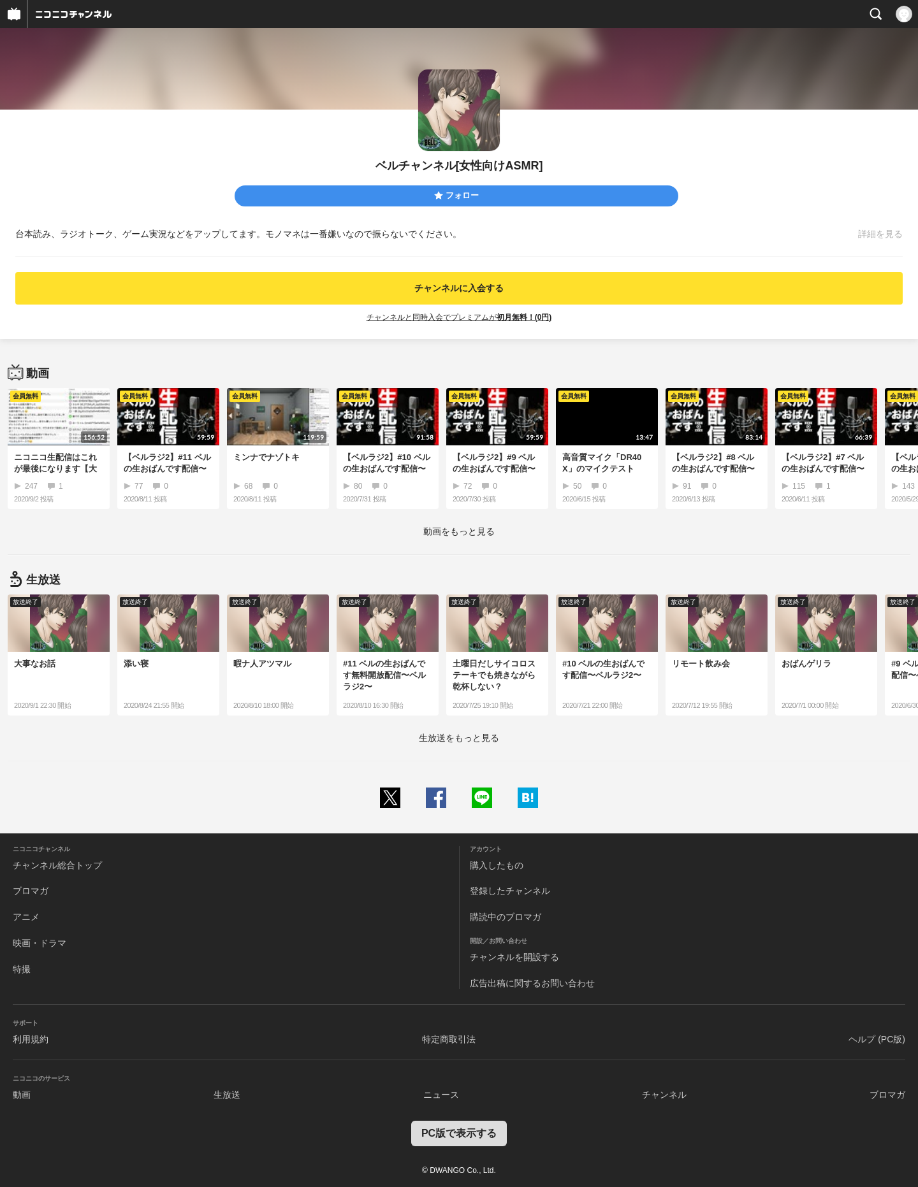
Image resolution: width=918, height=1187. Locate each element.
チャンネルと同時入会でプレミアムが (459, 317)
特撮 (22, 969)
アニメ (26, 917)
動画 (22, 1095)
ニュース (441, 1095)
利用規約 (30, 1039)
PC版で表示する (459, 1133)
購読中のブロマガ (505, 917)
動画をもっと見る (459, 531)
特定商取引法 (449, 1039)
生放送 (227, 1095)
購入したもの (496, 865)
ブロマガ (30, 891)
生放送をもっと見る (459, 738)
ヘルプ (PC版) (877, 1039)
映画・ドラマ (39, 943)
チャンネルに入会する (459, 288)
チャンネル (664, 1095)
